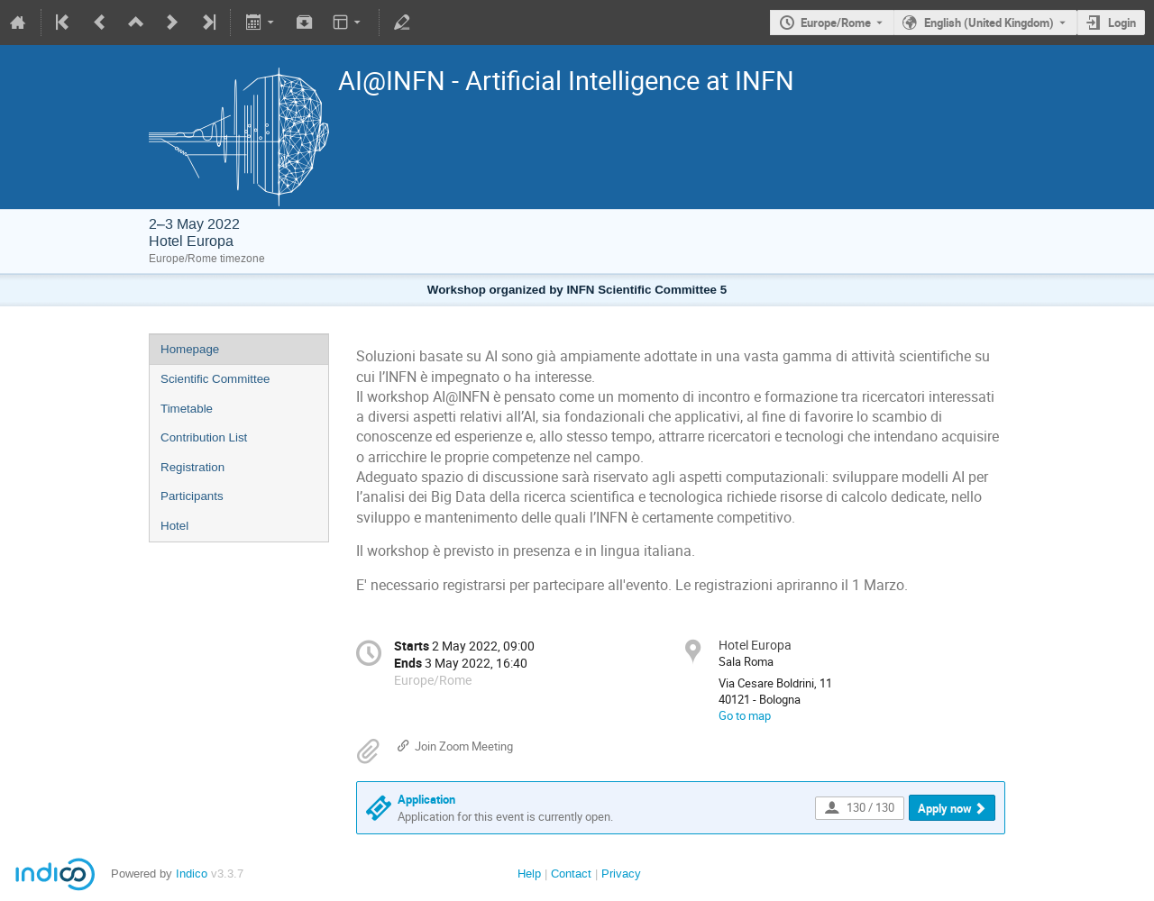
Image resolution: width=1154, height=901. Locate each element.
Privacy (621, 873)
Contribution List (203, 437)
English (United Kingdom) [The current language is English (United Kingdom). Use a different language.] (989, 22)
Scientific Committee (215, 379)
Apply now (945, 808)
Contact (571, 873)
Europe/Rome (836, 22)
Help (529, 873)
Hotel (174, 525)
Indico (191, 873)
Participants (192, 496)
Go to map (745, 715)
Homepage (189, 349)
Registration (192, 467)
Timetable (186, 408)
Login (1122, 22)
